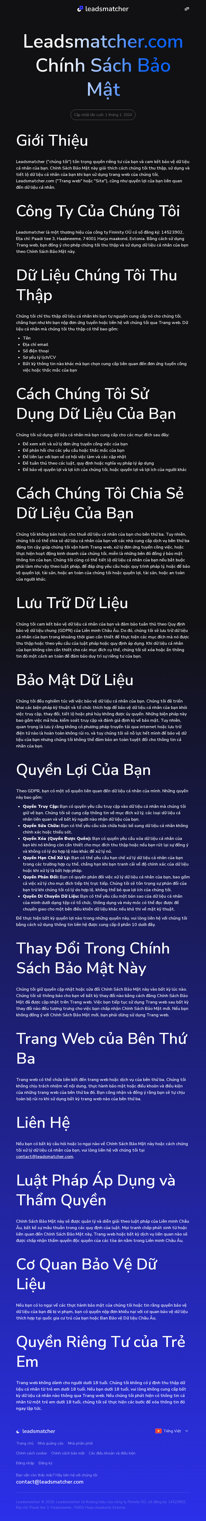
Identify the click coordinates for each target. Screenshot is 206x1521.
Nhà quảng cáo (51, 1443)
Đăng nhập (25, 1463)
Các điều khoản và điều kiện (112, 1453)
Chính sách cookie (31, 1453)
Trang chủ (25, 1443)
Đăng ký (45, 1463)
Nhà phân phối (80, 1443)
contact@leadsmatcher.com (44, 1157)
